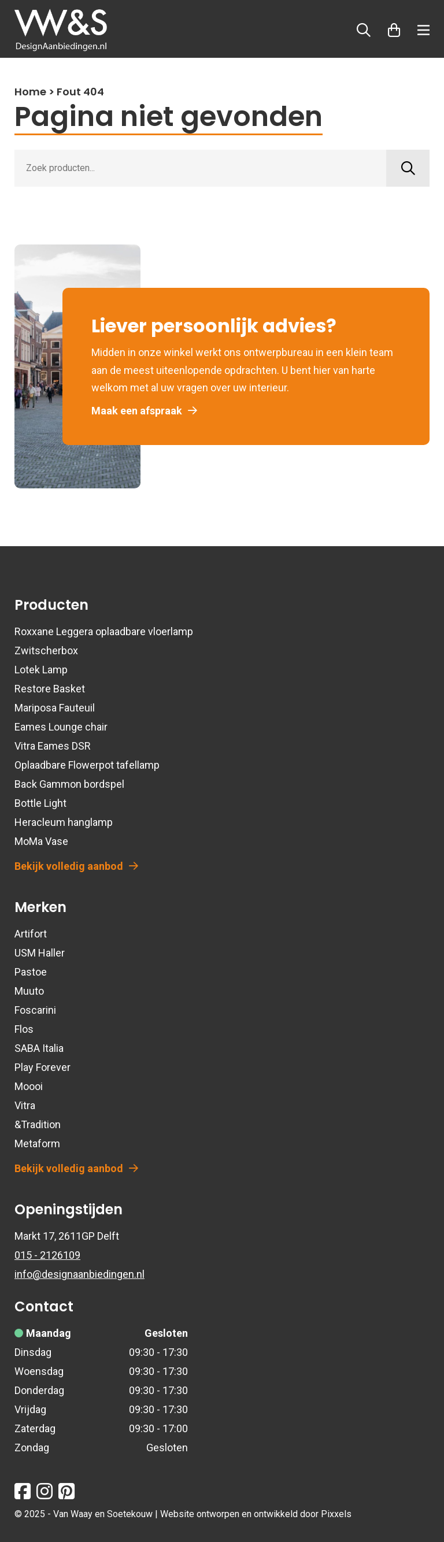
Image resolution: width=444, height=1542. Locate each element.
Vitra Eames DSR (52, 746)
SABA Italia (39, 1048)
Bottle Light (40, 803)
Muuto (29, 991)
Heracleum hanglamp (63, 822)
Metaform (37, 1143)
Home (30, 91)
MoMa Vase (41, 841)
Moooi (28, 1086)
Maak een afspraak (144, 411)
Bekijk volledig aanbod (76, 866)
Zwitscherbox (46, 650)
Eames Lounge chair (61, 727)
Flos (24, 1029)
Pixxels (336, 1513)
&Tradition (37, 1124)
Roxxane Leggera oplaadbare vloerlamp (103, 631)
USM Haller (39, 953)
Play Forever (42, 1067)
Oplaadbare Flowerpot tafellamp (87, 765)
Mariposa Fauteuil (54, 708)
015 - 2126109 (47, 1255)
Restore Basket (49, 689)
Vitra (24, 1105)
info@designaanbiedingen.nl (79, 1274)
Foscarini (35, 1010)
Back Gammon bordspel (69, 784)
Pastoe (30, 972)
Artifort (30, 934)
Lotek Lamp (41, 669)
